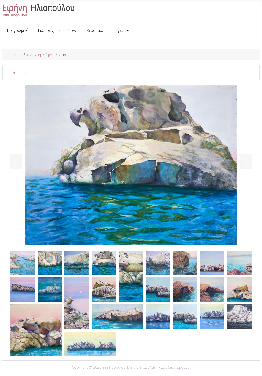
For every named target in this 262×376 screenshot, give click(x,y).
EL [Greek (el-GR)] (25, 72)
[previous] (19, 161)
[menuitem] (17, 30)
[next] (243, 161)
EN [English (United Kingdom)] (13, 72)
